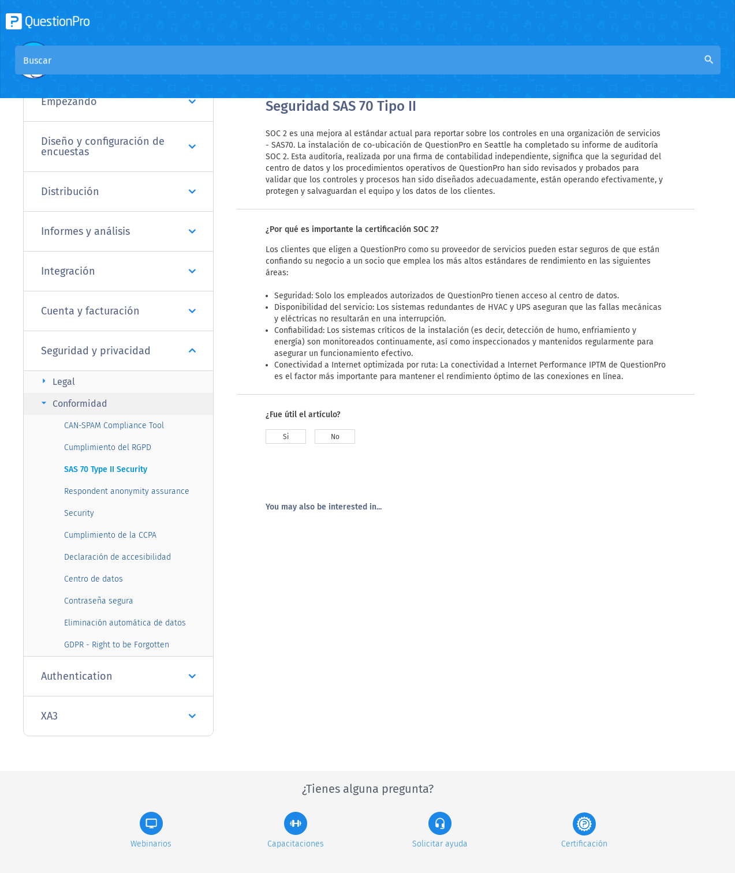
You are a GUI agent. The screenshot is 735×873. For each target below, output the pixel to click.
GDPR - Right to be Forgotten (116, 645)
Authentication (118, 676)
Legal (56, 381)
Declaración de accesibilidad (117, 557)
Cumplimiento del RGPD (107, 447)
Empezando (118, 101)
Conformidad (72, 403)
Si (286, 437)
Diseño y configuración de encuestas (118, 146)
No (335, 437)
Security (79, 513)
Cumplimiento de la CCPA (110, 535)
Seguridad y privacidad (118, 350)
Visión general (296, 70)
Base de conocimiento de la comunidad (422, 70)
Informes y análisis (118, 231)
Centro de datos (93, 579)
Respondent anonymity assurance (126, 491)
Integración (118, 271)
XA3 (118, 716)
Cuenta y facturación (118, 311)
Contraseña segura (98, 601)
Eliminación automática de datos (125, 623)
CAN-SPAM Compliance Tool (114, 425)
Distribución (118, 191)
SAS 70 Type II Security (105, 469)
